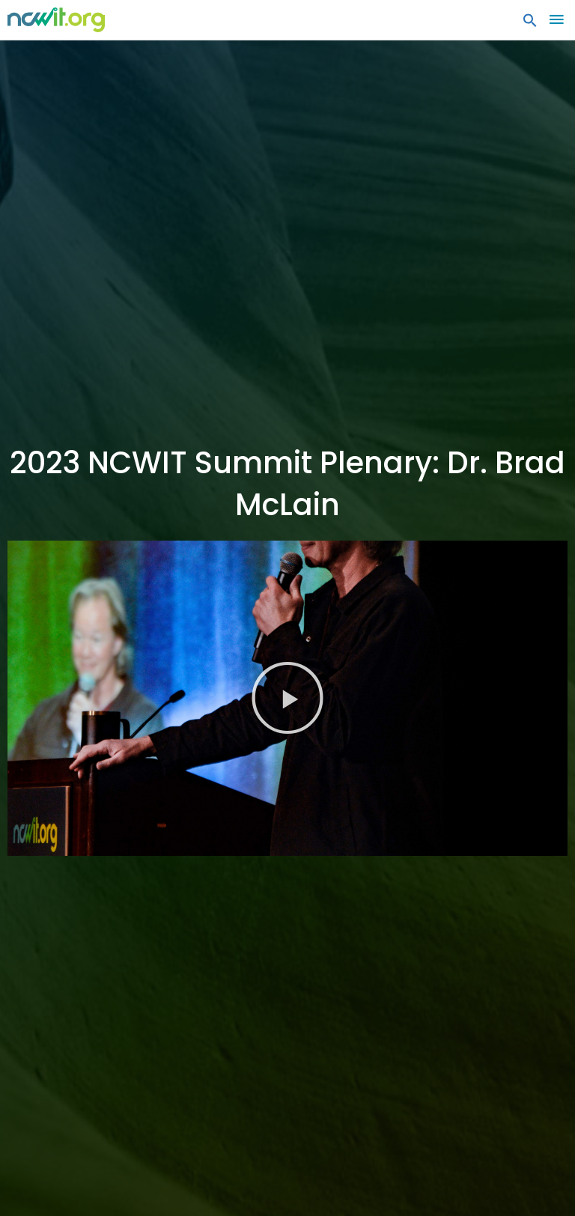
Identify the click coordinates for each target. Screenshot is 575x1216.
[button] (530, 23)
